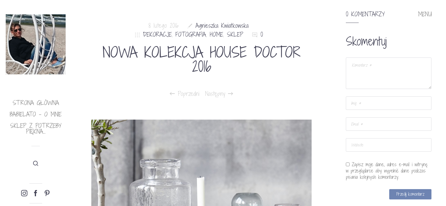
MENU (425, 14)
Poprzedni (184, 94)
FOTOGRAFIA (190, 34)
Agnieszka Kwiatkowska (222, 25)
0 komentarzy (365, 14)
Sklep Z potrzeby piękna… (35, 129)
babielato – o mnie (36, 114)
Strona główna (36, 103)
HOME (216, 34)
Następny (219, 94)
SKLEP (235, 34)
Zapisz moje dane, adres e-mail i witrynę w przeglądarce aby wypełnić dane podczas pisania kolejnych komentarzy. (387, 171)
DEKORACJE (157, 34)
